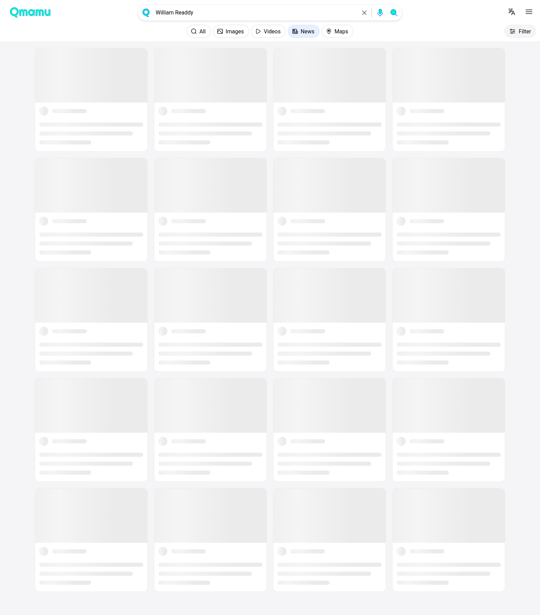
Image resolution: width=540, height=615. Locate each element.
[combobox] (255, 13)
